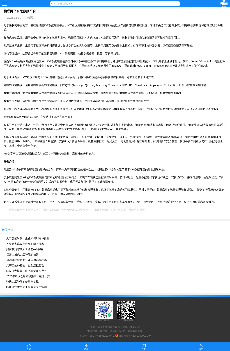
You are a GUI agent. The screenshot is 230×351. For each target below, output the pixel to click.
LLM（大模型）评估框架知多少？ (26, 270)
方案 (143, 346)
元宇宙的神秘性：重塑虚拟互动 (25, 265)
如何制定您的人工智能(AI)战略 (24, 249)
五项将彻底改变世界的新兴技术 (25, 243)
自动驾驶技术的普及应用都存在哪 (26, 259)
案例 (201, 346)
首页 (28, 346)
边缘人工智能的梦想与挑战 (22, 281)
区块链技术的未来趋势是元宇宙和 (26, 287)
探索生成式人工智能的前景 (22, 254)
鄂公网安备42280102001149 (134, 335)
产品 (86, 346)
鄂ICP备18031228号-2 (102, 335)
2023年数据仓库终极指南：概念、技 (28, 276)
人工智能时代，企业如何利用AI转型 (27, 238)
